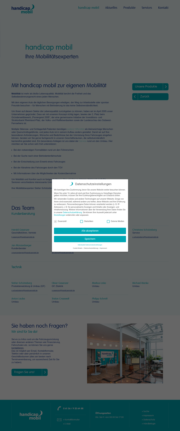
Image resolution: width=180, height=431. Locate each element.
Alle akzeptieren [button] (90, 230)
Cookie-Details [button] (78, 248)
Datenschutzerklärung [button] (91, 248)
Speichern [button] (90, 238)
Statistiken (86, 221)
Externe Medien (115, 221)
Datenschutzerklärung (72, 212)
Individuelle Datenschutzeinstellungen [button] (90, 245)
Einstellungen (60, 215)
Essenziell (60, 221)
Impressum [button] (103, 248)
